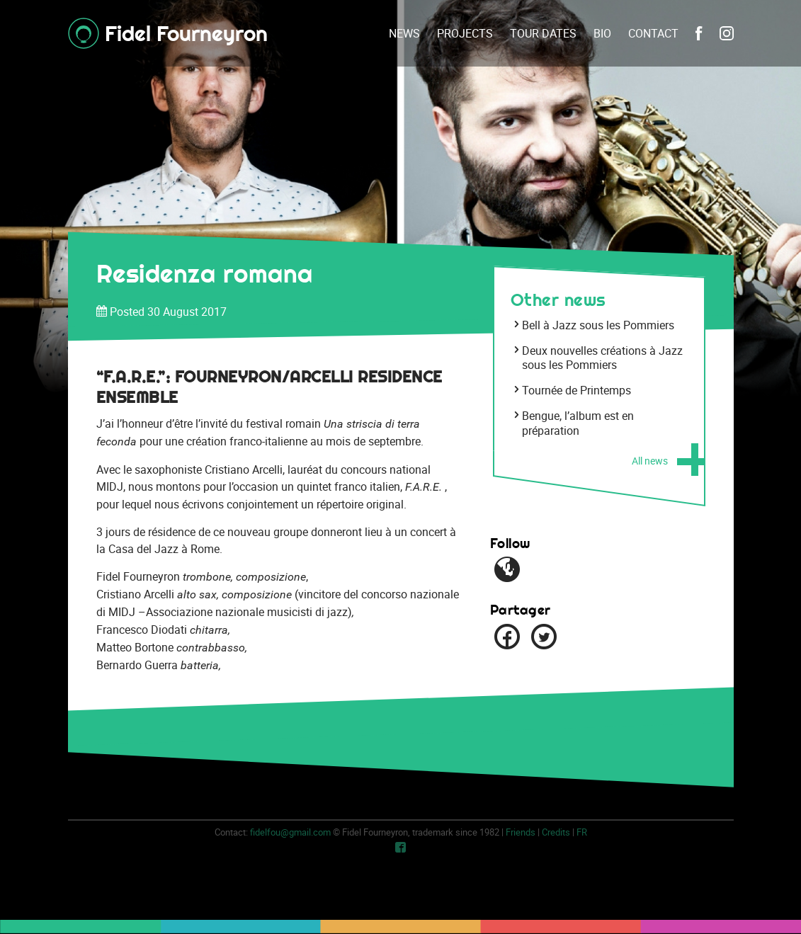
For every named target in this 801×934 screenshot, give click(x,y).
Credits (556, 832)
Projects (465, 33)
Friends (520, 832)
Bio (602, 33)
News (404, 33)
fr (581, 832)
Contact (653, 33)
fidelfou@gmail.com (290, 832)
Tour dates (543, 33)
